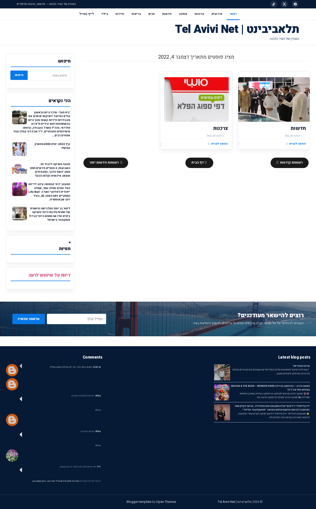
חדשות (167, 14)
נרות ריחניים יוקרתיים (90, 481)
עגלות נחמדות (91, 431)
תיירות (120, 14)
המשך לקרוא (296, 144)
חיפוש (19, 75)
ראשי (233, 14)
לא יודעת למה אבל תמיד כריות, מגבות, (80, 466)
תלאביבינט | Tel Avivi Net (237, 29)
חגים (151, 14)
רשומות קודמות (291, 162)
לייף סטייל (86, 14)
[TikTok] (273, 4)
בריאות (136, 14)
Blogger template (139, 501)
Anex (98, 410)
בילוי (104, 14)
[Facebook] (295, 4)
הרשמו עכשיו (29, 318)
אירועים (217, 14)
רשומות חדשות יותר (104, 162)
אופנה (183, 14)
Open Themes (166, 501)
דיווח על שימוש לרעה (50, 275)
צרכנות (199, 14)
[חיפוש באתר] (49, 75)
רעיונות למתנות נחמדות (86, 395)
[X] (284, 4)
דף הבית (198, 162)
